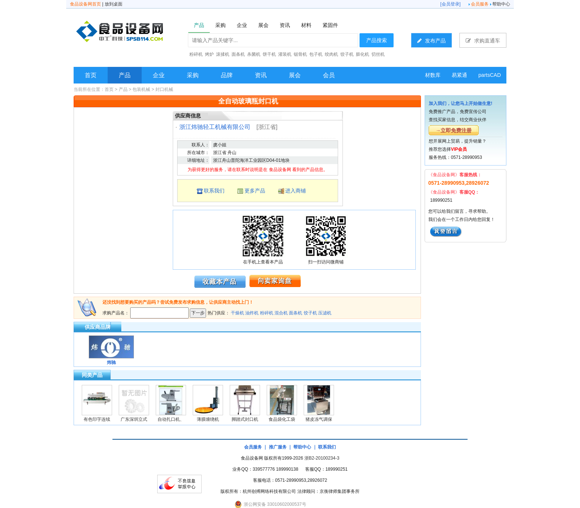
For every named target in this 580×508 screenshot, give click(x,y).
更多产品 (255, 191)
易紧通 (459, 75)
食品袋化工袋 (282, 419)
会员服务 (480, 4)
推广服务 (278, 447)
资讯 (261, 75)
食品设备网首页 (85, 4)
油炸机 (252, 313)
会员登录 (450, 4)
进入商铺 (295, 191)
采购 (193, 75)
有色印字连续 (97, 419)
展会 (295, 75)
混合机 (281, 313)
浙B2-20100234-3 (322, 458)
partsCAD (489, 75)
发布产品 (431, 40)
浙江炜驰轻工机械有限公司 (214, 127)
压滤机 (324, 313)
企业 (159, 75)
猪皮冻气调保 (319, 419)
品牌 (227, 75)
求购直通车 (483, 40)
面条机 (295, 313)
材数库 (433, 75)
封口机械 (164, 89)
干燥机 (237, 313)
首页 (91, 75)
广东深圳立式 (134, 419)
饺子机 (310, 313)
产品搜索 (376, 40)
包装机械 (141, 89)
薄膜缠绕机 (208, 419)
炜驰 (111, 362)
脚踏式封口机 (245, 419)
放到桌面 (113, 4)
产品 (125, 75)
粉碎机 (266, 313)
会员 (329, 75)
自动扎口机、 (171, 419)
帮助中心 (501, 4)
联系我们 (214, 191)
